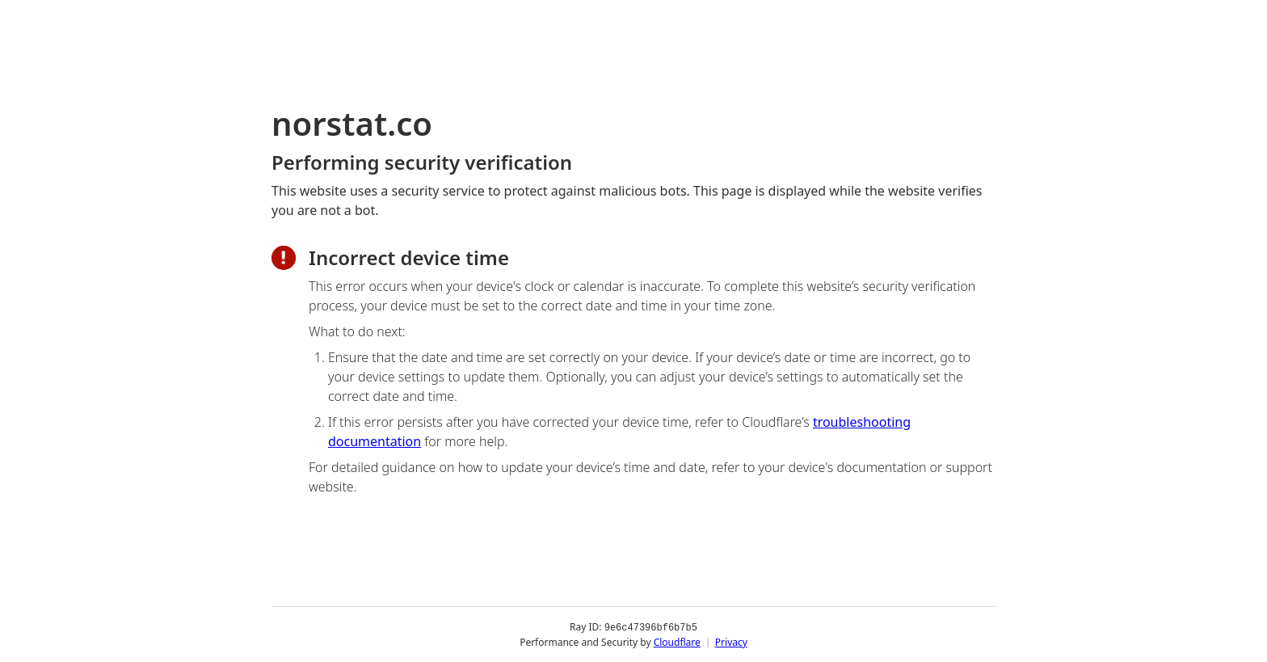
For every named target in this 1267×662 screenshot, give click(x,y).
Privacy (731, 641)
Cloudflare (677, 641)
